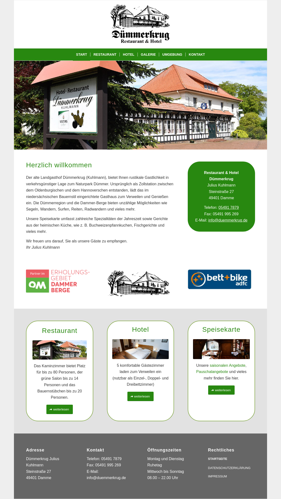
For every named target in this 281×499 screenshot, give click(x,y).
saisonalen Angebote (227, 365)
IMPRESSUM (217, 476)
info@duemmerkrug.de (228, 220)
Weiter (263, 105)
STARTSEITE (217, 459)
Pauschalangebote (212, 372)
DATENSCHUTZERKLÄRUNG (229, 468)
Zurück (18, 105)
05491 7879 (229, 207)
